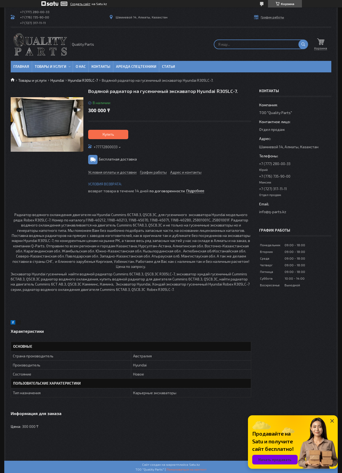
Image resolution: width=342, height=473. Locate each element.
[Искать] (303, 44)
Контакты (100, 66)
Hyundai (57, 80)
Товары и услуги (50, 66)
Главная (21, 66)
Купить (108, 134)
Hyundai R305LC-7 (83, 80)
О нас (81, 66)
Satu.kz (194, 464)
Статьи (168, 66)
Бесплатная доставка (118, 159)
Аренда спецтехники (136, 66)
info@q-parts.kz (272, 211)
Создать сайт (80, 4)
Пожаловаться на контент (186, 469)
